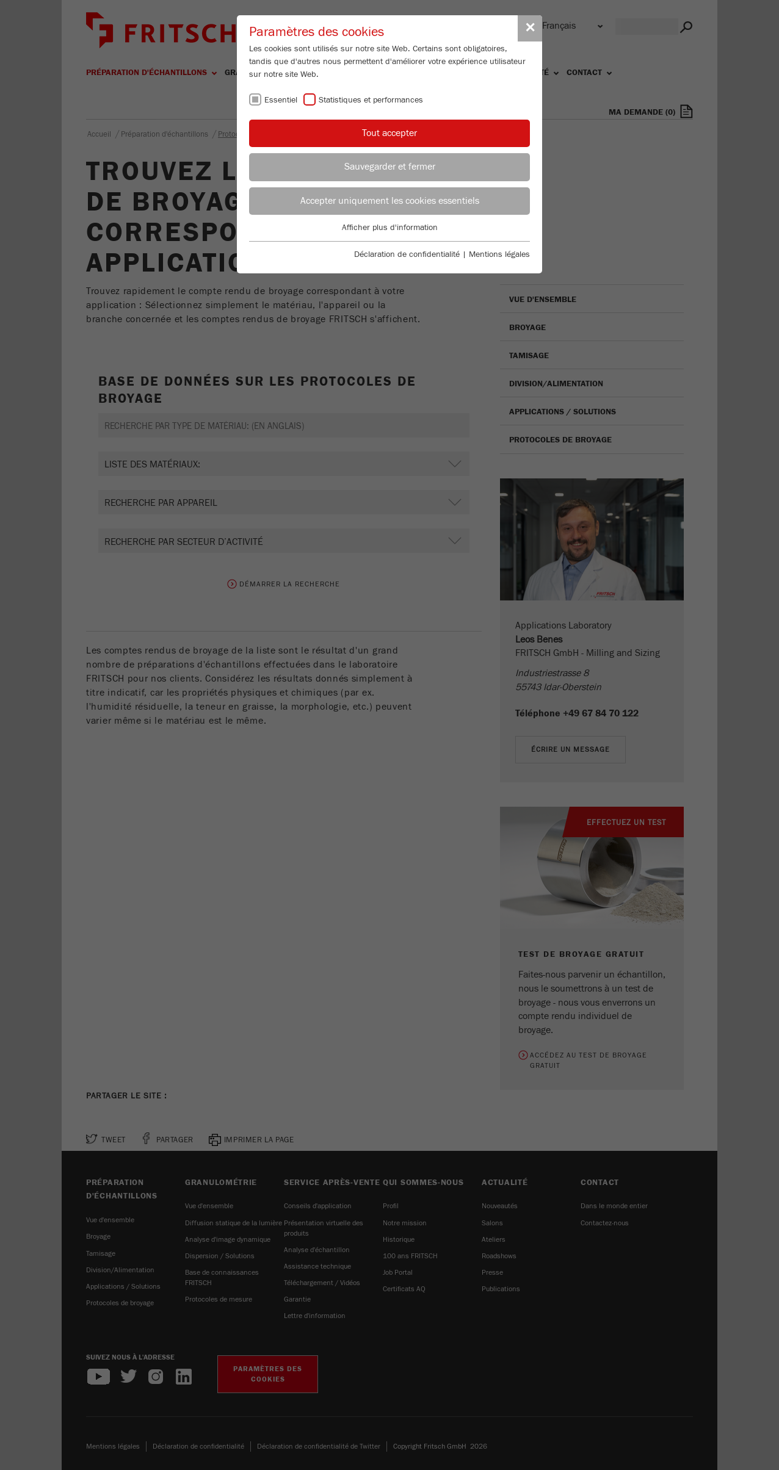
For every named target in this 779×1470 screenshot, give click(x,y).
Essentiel (280, 100)
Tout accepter (389, 133)
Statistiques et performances (371, 100)
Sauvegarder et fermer (389, 166)
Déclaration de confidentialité (407, 254)
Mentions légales (499, 254)
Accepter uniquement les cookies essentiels (389, 200)
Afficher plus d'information (390, 227)
